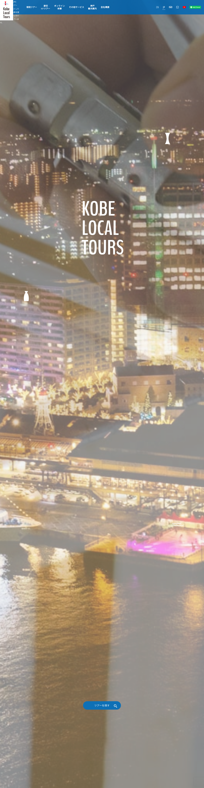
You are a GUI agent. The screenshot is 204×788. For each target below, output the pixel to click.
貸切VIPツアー (45, 7)
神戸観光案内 (92, 7)
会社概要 (105, 7)
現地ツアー (31, 7)
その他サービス (76, 7)
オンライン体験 (59, 7)
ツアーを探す (102, 775)
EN (157, 7)
